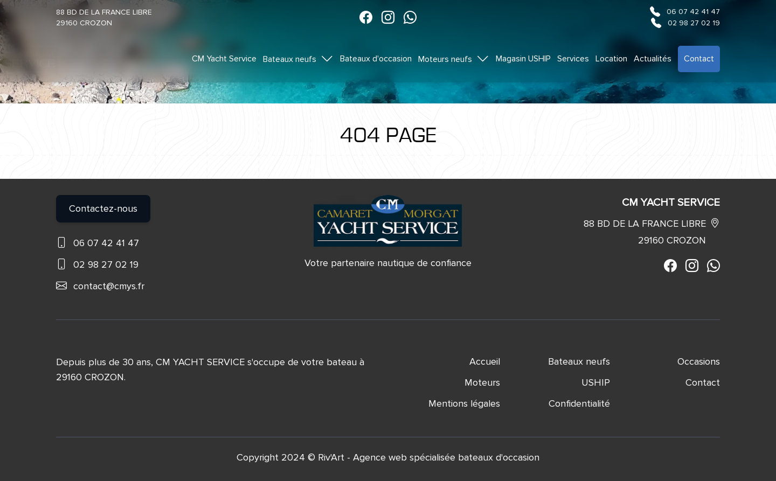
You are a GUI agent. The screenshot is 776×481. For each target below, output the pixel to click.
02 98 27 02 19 (694, 22)
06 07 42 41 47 (693, 11)
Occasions (698, 361)
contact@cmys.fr (108, 286)
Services (573, 58)
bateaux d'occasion (498, 457)
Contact (699, 58)
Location (611, 58)
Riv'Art (331, 457)
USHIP (595, 382)
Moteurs (482, 382)
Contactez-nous (103, 208)
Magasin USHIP (523, 58)
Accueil (484, 361)
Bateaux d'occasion (376, 58)
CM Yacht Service (224, 58)
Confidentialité (579, 403)
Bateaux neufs (298, 58)
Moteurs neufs (453, 58)
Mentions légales (464, 403)
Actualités (652, 58)
